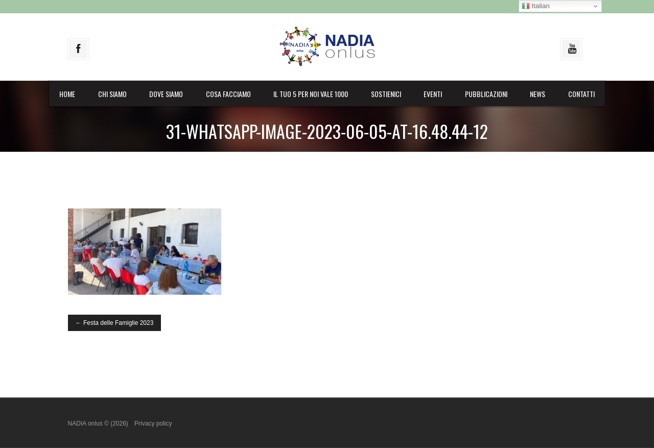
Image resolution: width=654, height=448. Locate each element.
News (537, 93)
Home (67, 93)
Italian (536, 6)
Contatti (581, 93)
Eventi (433, 93)
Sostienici (386, 93)
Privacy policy (153, 423)
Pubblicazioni (486, 93)
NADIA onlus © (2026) (99, 423)
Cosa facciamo (228, 93)
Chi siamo (112, 93)
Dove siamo (166, 93)
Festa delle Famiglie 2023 (115, 322)
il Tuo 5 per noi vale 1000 (310, 93)
